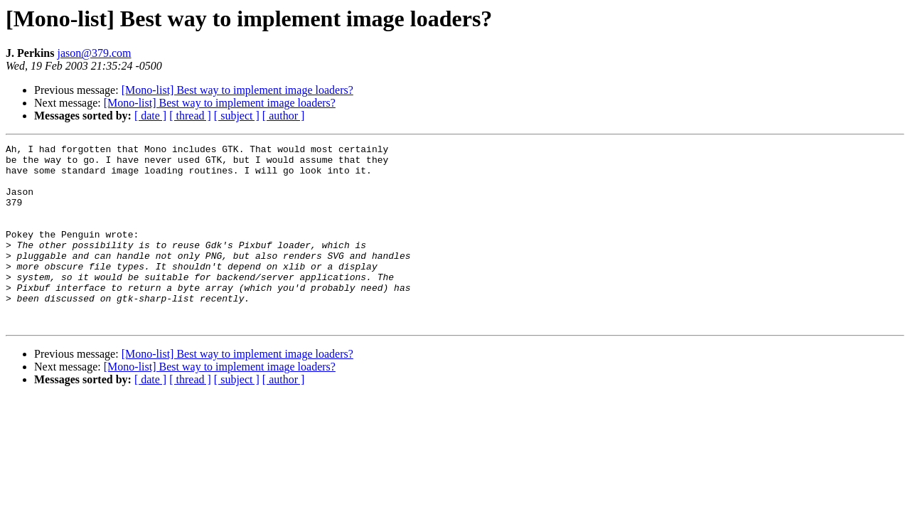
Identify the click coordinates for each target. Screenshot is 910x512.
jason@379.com (94, 53)
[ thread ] (190, 116)
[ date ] (150, 116)
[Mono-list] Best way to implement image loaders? (237, 90)
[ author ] (283, 116)
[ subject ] (236, 116)
